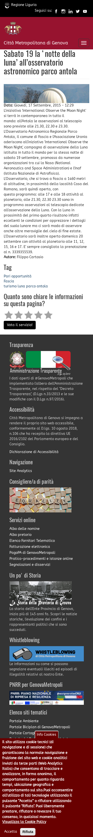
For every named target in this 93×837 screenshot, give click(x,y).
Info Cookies (46, 743)
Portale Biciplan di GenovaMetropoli (39, 727)
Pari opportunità (17, 276)
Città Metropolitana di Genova (36, 43)
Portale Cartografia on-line (32, 733)
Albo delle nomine (24, 529)
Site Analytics (20, 471)
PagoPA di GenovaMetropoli (32, 553)
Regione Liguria (21, 5)
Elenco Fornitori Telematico (32, 541)
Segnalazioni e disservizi (29, 565)
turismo (10, 286)
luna (21, 286)
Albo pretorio (20, 535)
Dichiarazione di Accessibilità (34, 452)
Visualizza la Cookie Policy (24, 830)
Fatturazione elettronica (29, 547)
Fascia (9, 281)
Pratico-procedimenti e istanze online (41, 559)
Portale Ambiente (24, 721)
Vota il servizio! (19, 325)
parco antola (37, 286)
